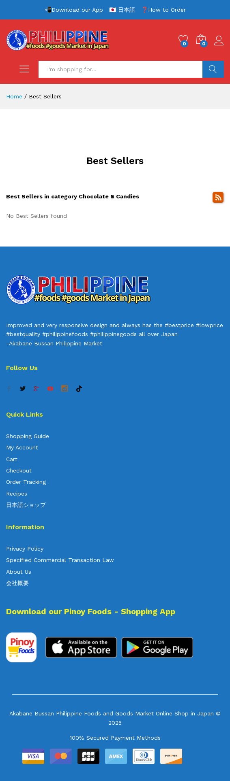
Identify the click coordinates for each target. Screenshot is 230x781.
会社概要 (17, 583)
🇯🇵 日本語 (122, 9)
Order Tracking (26, 482)
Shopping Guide (27, 436)
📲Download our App (74, 9)
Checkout (19, 470)
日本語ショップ (26, 505)
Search (213, 69)
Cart (11, 459)
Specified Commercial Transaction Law (60, 560)
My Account (22, 447)
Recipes (16, 493)
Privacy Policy (24, 548)
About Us (18, 571)
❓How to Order (163, 9)
